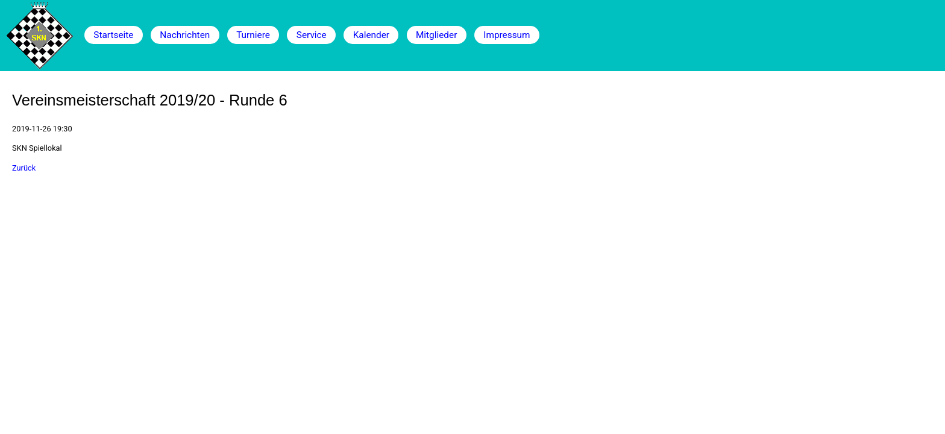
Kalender (371, 35)
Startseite (113, 35)
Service (312, 35)
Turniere (253, 35)
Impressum (506, 35)
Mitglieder (436, 35)
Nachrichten (185, 35)
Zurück (24, 167)
